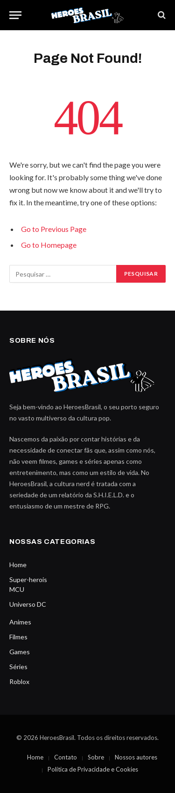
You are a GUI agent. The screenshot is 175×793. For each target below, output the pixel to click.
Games (19, 652)
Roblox (19, 681)
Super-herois (28, 579)
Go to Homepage (49, 244)
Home (18, 565)
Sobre (96, 757)
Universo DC (27, 604)
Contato (65, 757)
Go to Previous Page (53, 228)
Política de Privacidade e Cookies (93, 769)
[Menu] (15, 15)
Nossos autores (136, 757)
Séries (18, 667)
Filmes (18, 637)
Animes (20, 622)
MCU (16, 589)
